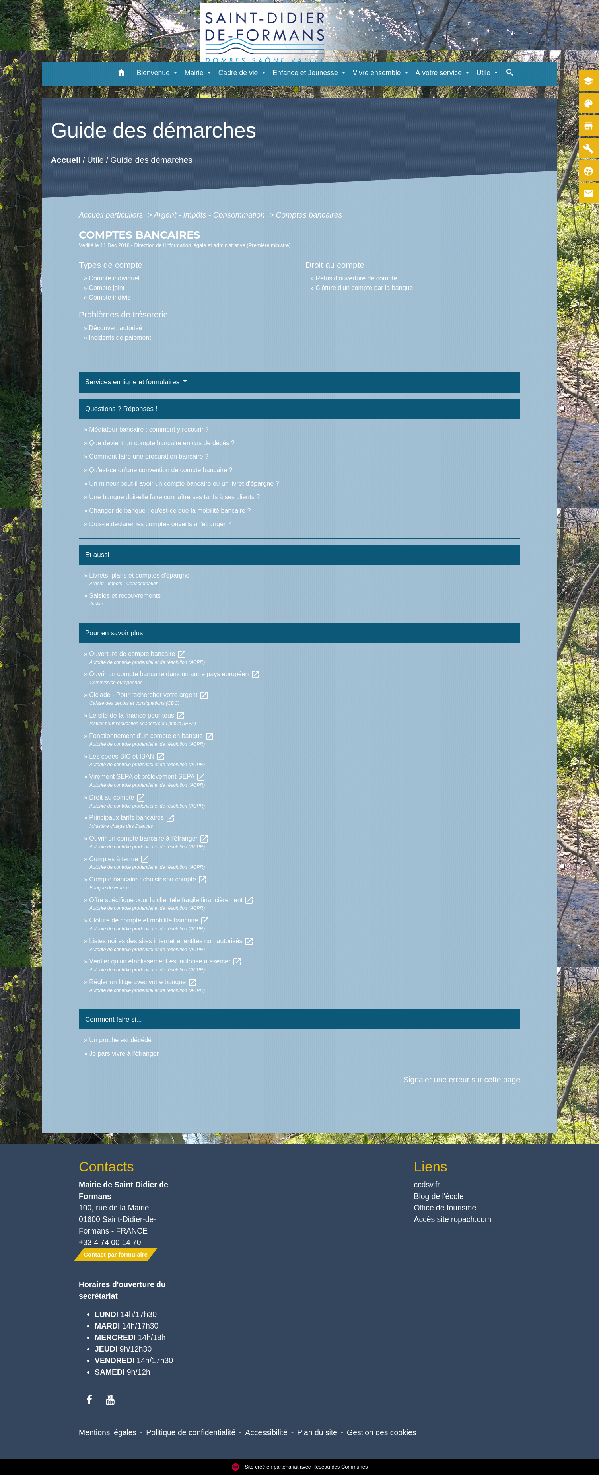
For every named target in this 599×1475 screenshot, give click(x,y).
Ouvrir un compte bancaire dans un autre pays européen (174, 674)
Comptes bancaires (309, 214)
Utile (95, 159)
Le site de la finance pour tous (137, 715)
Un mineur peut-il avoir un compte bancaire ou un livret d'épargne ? (184, 483)
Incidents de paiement (120, 337)
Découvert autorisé (115, 328)
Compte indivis (109, 297)
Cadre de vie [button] (239, 73)
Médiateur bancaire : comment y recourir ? (149, 429)
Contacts (106, 1166)
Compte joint (106, 287)
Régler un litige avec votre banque (143, 982)
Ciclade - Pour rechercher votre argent (149, 694)
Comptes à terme (119, 859)
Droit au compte (117, 797)
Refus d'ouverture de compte (356, 278)
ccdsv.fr (427, 1184)
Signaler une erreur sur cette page (461, 1079)
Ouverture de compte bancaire (138, 653)
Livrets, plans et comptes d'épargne (139, 575)
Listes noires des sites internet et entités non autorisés (171, 941)
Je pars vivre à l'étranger (124, 1053)
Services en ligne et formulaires (133, 382)
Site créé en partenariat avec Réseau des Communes (299, 1467)
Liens (430, 1166)
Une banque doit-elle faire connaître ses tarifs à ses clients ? (174, 497)
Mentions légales (107, 1432)
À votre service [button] (440, 73)
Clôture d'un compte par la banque (364, 287)
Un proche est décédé (120, 1040)
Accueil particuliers (112, 214)
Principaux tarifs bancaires (132, 817)
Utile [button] (484, 73)
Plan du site (317, 1432)
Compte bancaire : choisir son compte (148, 879)
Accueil (66, 159)
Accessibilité (266, 1432)
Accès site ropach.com (453, 1219)
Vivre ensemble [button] (378, 73)
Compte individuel (114, 278)
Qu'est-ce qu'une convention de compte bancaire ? (160, 470)
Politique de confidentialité (190, 1432)
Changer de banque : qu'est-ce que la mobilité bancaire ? (170, 510)
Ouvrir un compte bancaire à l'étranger (149, 838)
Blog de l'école (439, 1196)
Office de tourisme (445, 1207)
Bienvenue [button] (154, 73)
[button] (121, 74)
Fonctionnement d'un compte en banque (151, 735)
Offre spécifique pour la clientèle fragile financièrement (171, 900)
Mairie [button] (195, 73)
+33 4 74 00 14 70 (110, 1242)
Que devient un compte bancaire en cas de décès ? (162, 443)
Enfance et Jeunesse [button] (306, 73)
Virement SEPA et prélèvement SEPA (147, 776)
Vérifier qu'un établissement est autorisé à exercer (165, 961)
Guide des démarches (152, 159)
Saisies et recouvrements (125, 595)
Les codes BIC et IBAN (127, 756)
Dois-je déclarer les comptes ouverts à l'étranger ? (160, 524)
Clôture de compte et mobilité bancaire (149, 920)
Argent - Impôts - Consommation (210, 214)
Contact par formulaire (116, 1254)
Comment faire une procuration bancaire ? (148, 456)
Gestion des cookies (381, 1432)
